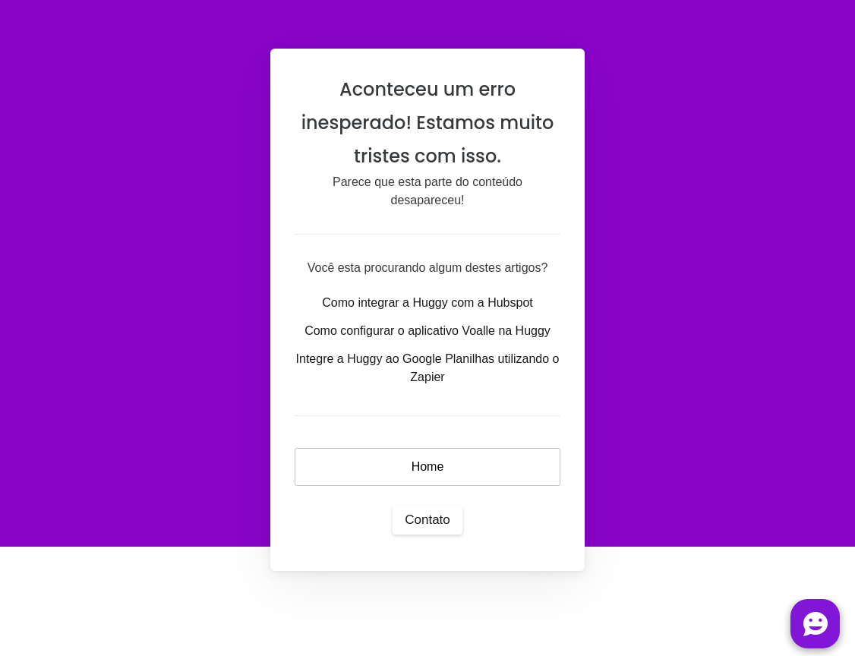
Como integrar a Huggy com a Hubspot (427, 302)
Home (428, 466)
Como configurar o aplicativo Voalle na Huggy (427, 330)
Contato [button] (427, 519)
